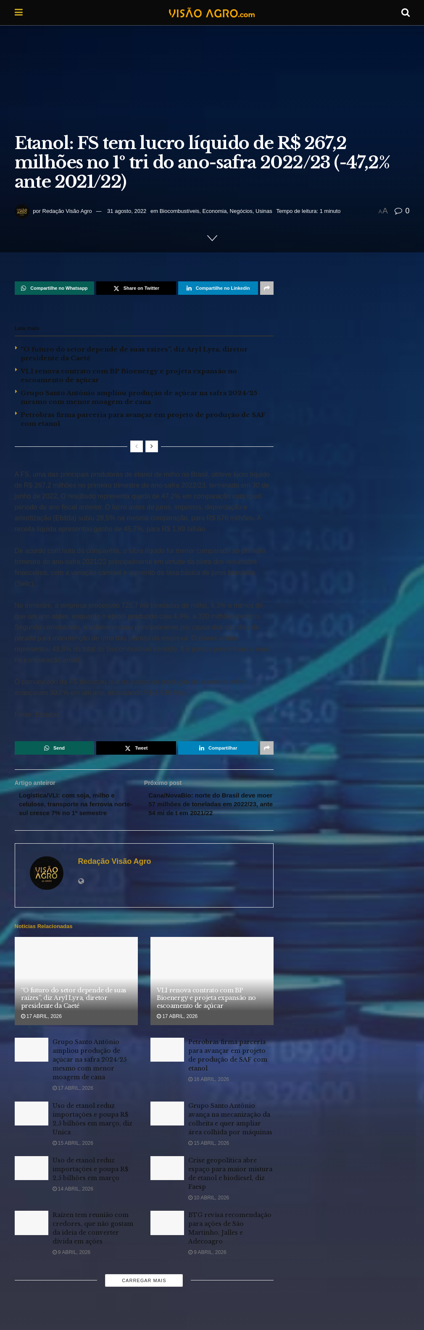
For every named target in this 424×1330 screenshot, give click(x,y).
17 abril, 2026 (41, 1028)
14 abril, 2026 (73, 1201)
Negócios (241, 211)
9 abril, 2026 (72, 1264)
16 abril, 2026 (208, 1091)
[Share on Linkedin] (218, 288)
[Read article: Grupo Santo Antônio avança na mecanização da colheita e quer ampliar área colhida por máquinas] (167, 1125)
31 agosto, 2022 (126, 211)
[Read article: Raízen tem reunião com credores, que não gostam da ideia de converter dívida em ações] (31, 1235)
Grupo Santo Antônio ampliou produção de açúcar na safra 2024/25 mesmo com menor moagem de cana (89, 1071)
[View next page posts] (151, 446)
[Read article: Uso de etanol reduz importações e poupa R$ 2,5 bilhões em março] (31, 1180)
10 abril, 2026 (208, 1209)
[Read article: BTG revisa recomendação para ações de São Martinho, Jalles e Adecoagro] (167, 1235)
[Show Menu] (19, 12)
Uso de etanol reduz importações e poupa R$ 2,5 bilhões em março (91, 1181)
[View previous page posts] (136, 446)
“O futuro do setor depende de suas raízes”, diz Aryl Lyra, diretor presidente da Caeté (73, 1010)
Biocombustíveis (180, 211)
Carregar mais (144, 1292)
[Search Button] (405, 12)
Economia (215, 211)
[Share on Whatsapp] (55, 288)
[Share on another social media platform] (267, 288)
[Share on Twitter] (136, 288)
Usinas (263, 211)
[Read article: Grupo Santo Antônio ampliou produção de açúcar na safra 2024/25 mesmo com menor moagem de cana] (31, 1062)
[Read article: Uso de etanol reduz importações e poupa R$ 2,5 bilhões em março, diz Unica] (31, 1125)
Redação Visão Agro (67, 211)
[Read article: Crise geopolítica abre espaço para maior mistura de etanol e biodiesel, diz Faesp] (167, 1180)
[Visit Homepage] (212, 12)
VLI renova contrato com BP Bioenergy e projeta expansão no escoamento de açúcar (206, 1010)
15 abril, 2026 (73, 1155)
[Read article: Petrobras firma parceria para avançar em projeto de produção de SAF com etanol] (167, 1062)
